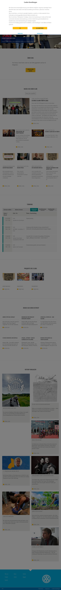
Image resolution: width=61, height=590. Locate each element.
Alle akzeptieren (39, 28)
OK (20, 28)
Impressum (20, 33)
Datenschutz (40, 33)
